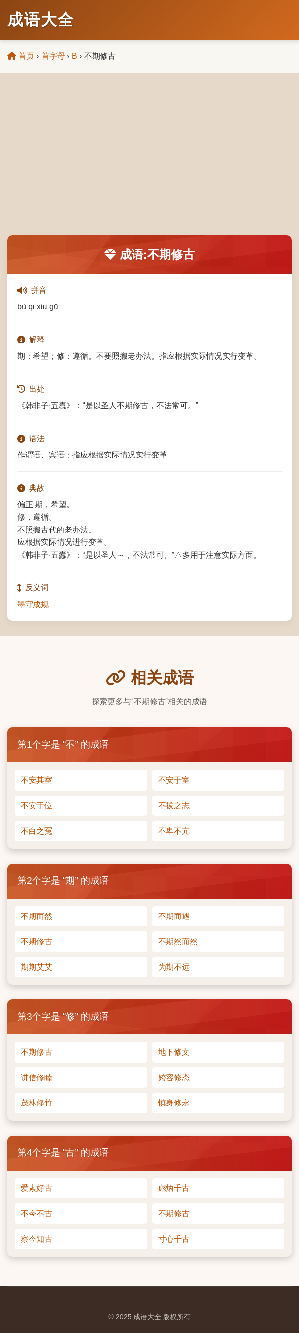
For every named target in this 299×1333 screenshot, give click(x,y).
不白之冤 (36, 831)
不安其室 (36, 780)
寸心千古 (174, 1239)
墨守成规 (33, 604)
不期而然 (36, 916)
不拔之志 (174, 805)
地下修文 (174, 1052)
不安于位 (36, 805)
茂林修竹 (36, 1103)
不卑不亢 (174, 831)
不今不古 (36, 1213)
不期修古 (36, 941)
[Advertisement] (149, 161)
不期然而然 (178, 941)
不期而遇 (174, 916)
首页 (20, 56)
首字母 (53, 56)
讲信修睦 (36, 1077)
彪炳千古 (174, 1188)
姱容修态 (174, 1077)
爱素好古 (36, 1188)
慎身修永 (174, 1103)
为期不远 (174, 967)
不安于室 (174, 780)
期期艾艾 (36, 967)
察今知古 (36, 1239)
